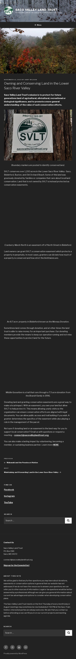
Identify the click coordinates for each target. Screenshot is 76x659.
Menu (38, 25)
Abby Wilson (31, 79)
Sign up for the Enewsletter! (16, 565)
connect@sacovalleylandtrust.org (31, 435)
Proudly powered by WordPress (15, 653)
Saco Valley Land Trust (36, 9)
